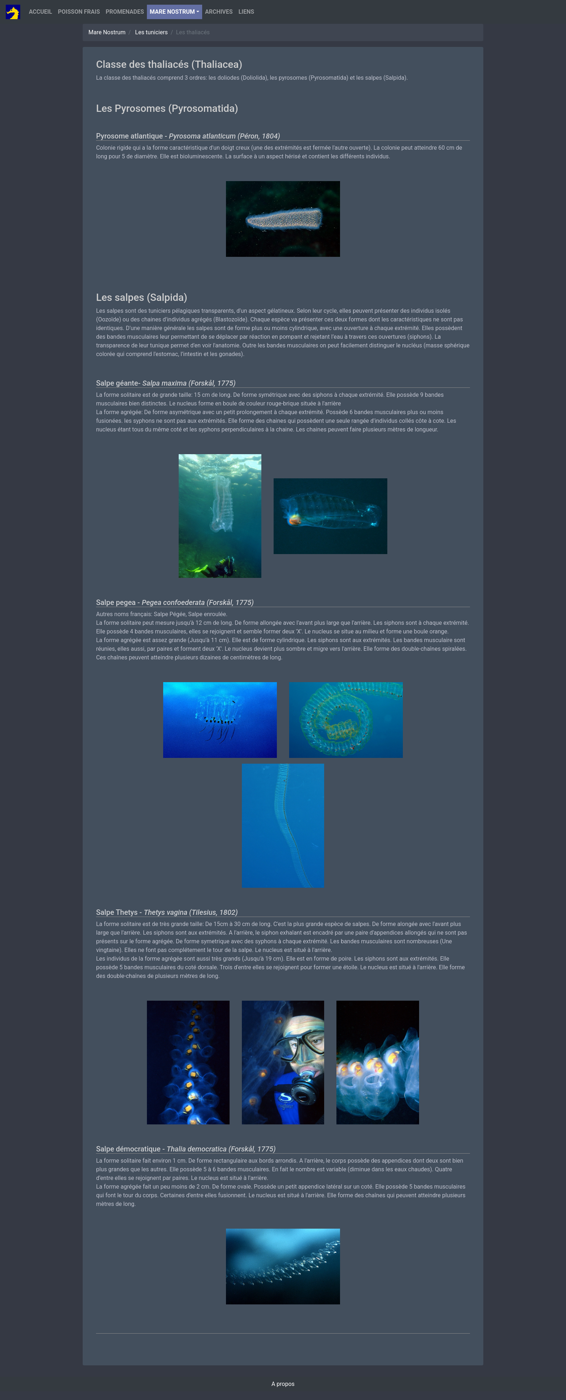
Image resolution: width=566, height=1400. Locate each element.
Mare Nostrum (107, 32)
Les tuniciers (151, 32)
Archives (219, 11)
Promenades (125, 11)
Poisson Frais (79, 11)
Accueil (40, 11)
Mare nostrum (172, 11)
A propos (283, 1384)
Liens (246, 11)
